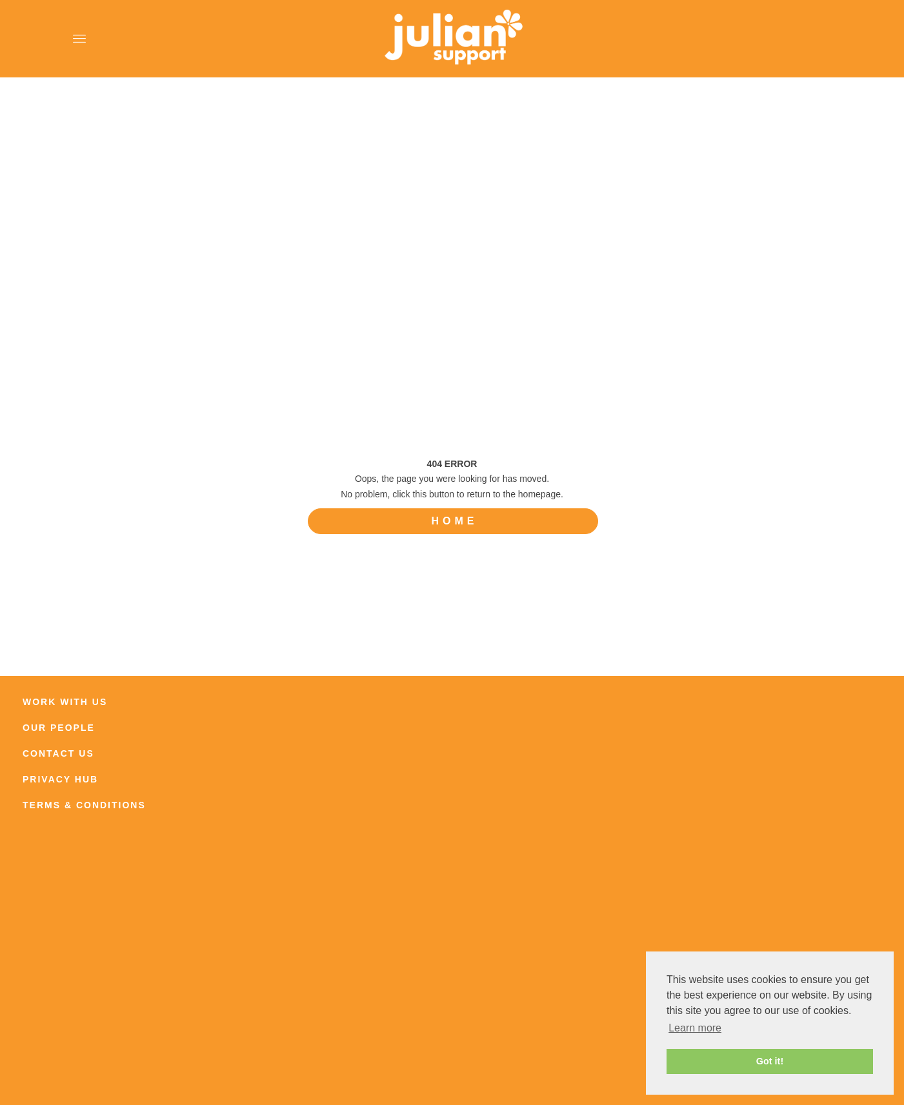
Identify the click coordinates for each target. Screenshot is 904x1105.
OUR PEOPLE (59, 727)
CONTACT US (58, 753)
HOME (455, 520)
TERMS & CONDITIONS (84, 805)
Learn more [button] (694, 1027)
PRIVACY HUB (60, 779)
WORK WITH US (65, 702)
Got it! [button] (769, 1061)
